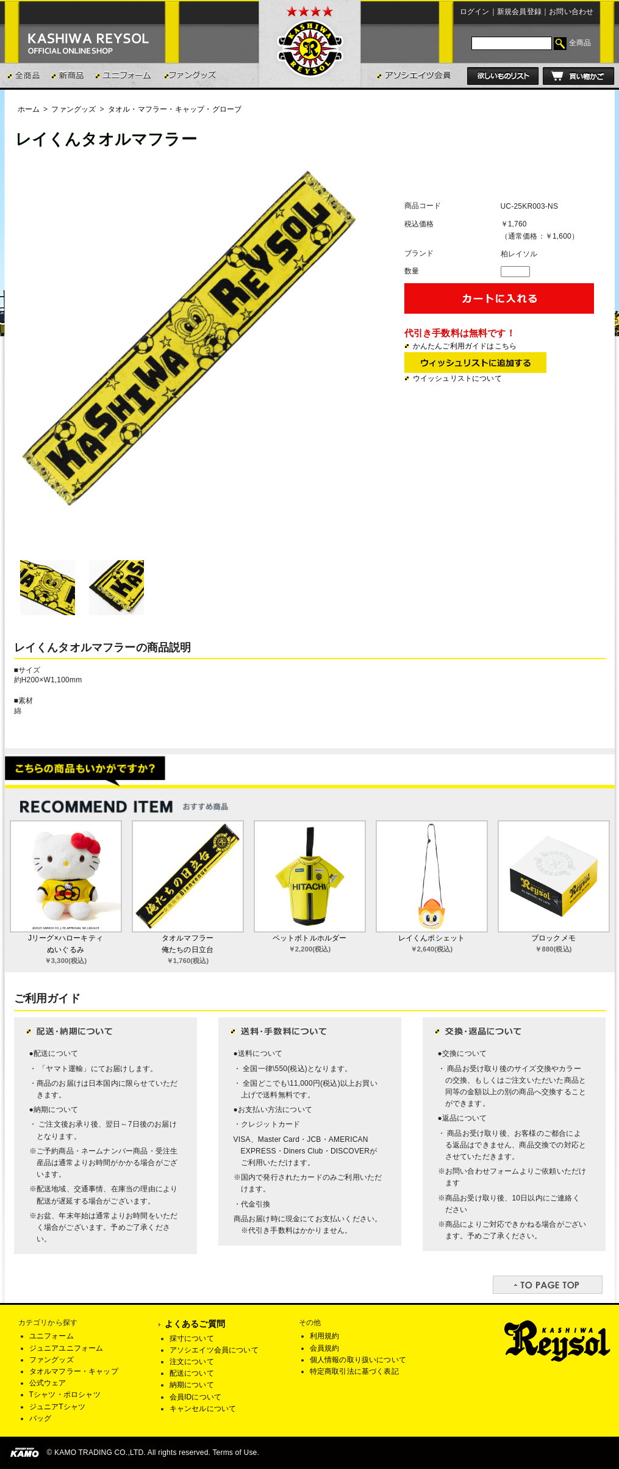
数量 (411, 271)
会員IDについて (196, 1397)
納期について (192, 1385)
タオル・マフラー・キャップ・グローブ (175, 109)
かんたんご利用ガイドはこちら (465, 346)
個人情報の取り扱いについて (358, 1359)
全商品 (580, 42)
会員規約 (325, 1348)
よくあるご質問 (195, 1324)
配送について (192, 1373)
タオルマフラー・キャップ (73, 1371)
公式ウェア (47, 1383)
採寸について (192, 1338)
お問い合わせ (571, 11)
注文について (192, 1361)
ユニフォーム (51, 1336)
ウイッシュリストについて (457, 378)
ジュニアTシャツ (57, 1406)
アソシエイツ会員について (214, 1350)
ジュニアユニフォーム (66, 1348)
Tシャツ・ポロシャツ (65, 1394)
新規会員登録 (519, 11)
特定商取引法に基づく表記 (354, 1371)
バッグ (40, 1418)
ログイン (475, 11)
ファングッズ (73, 109)
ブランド (419, 253)
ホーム (29, 109)
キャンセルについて (203, 1408)
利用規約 (325, 1336)
